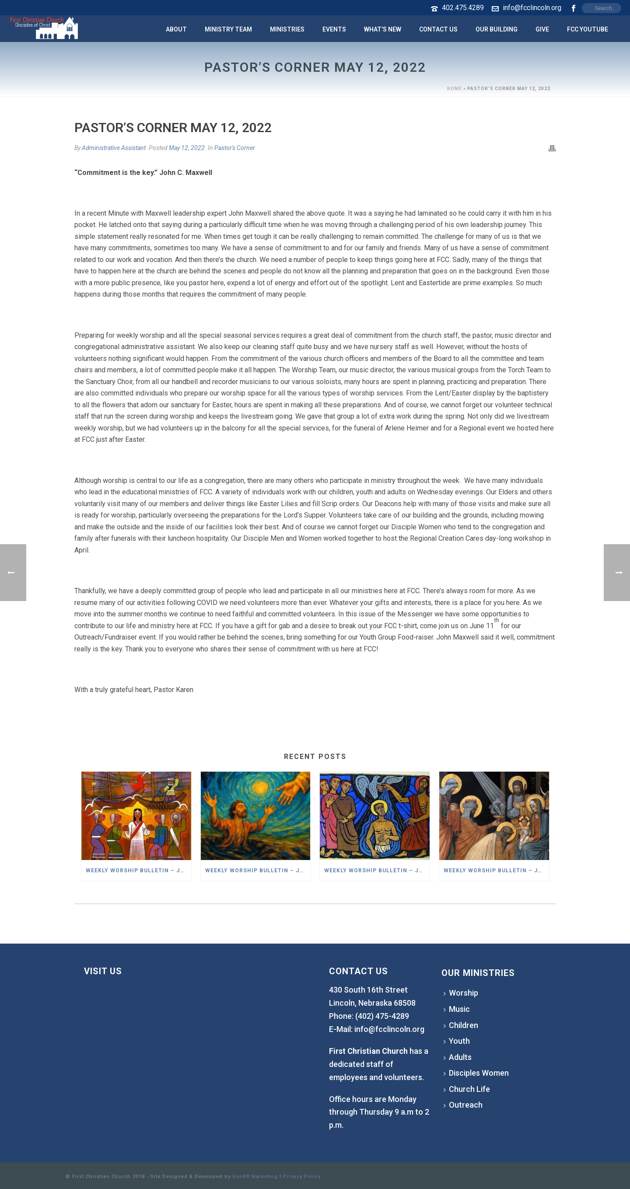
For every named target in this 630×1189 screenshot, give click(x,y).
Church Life (467, 1089)
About (176, 29)
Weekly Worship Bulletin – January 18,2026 (258, 870)
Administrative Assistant (114, 147)
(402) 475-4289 (382, 1016)
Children (461, 1025)
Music (457, 1009)
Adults (458, 1057)
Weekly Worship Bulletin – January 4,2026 (496, 870)
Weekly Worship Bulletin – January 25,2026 (138, 870)
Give (542, 29)
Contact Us (438, 29)
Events (334, 29)
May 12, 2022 (187, 147)
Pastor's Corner (234, 147)
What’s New (382, 29)
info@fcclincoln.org (532, 7)
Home (454, 88)
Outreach (463, 1104)
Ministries (287, 29)
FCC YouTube (587, 29)
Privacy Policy (302, 1176)
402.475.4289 (463, 7)
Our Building (497, 29)
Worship (461, 992)
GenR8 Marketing (255, 1176)
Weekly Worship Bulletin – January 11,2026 (377, 870)
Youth (457, 1041)
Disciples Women (476, 1072)
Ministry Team (228, 29)
